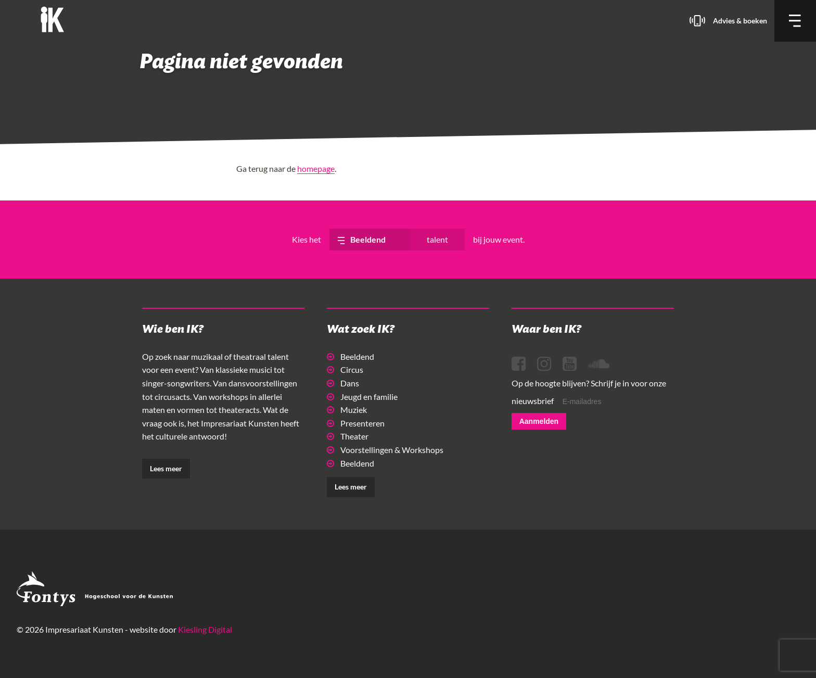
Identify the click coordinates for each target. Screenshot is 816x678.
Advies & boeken (740, 20)
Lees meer (166, 468)
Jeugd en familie (362, 396)
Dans (343, 383)
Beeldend (350, 356)
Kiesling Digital (205, 629)
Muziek (347, 410)
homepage (316, 168)
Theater (347, 436)
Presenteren (356, 423)
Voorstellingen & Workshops (385, 450)
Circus (345, 369)
